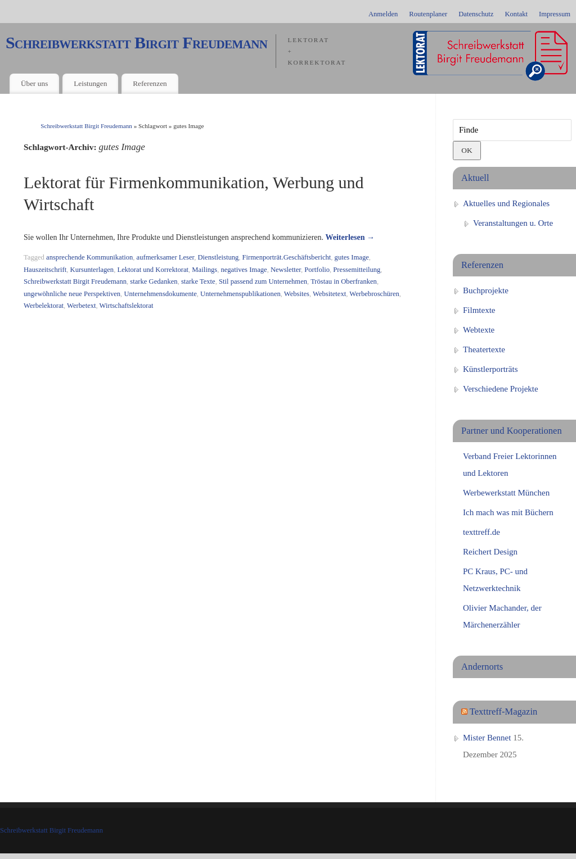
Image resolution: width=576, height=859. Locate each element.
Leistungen (90, 83)
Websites (296, 294)
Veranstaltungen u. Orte (513, 223)
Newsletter (286, 270)
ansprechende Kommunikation (89, 257)
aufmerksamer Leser (166, 257)
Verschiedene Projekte (500, 388)
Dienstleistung (218, 257)
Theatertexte (484, 349)
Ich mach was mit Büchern (508, 512)
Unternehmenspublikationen (240, 294)
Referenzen (150, 83)
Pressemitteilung (356, 270)
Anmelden (383, 14)
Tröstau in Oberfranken (343, 281)
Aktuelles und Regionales (506, 203)
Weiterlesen (350, 237)
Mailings (204, 270)
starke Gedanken (153, 281)
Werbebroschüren (374, 294)
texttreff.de (481, 532)
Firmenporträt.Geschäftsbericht (286, 257)
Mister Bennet (487, 737)
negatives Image (243, 270)
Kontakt (516, 14)
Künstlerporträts (490, 369)
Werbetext (81, 306)
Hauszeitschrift (45, 270)
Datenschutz (475, 14)
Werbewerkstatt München (506, 492)
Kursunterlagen (92, 270)
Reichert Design (490, 551)
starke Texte (198, 281)
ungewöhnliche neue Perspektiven (72, 294)
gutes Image (352, 257)
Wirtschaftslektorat (127, 306)
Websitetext (329, 294)
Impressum (554, 14)
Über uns (34, 83)
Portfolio (317, 270)
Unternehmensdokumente (160, 294)
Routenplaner (428, 14)
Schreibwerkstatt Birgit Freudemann (136, 42)
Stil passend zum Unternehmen (263, 281)
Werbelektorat (44, 306)
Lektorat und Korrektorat (152, 270)
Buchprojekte (485, 290)
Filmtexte (479, 310)
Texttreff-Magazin (503, 711)
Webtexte (478, 329)
